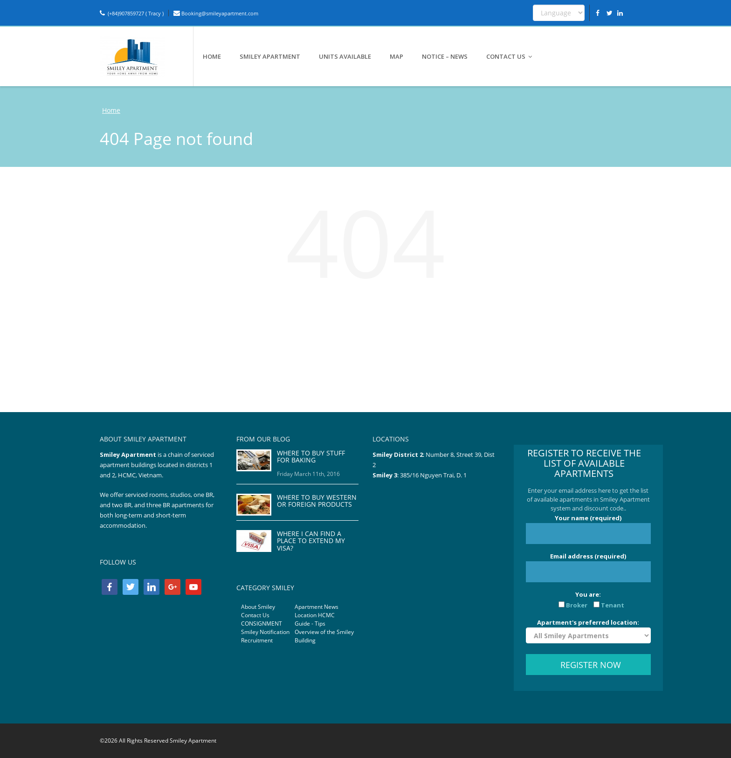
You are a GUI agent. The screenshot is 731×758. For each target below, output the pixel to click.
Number (438, 454)
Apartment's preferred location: (588, 630)
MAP (396, 56)
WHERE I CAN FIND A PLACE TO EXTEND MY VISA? (311, 540)
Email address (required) (588, 567)
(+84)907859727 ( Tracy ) (132, 13)
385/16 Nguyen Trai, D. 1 (433, 475)
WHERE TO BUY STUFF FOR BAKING (311, 456)
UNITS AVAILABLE (345, 56)
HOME (212, 56)
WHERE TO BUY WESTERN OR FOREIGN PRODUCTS (317, 501)
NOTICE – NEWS (445, 56)
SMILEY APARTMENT (270, 56)
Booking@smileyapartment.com (215, 13)
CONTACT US (509, 56)
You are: (588, 599)
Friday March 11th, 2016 (308, 474)
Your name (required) (588, 529)
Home (111, 110)
